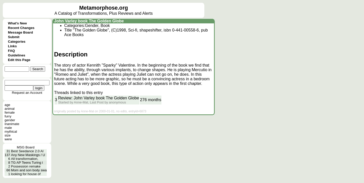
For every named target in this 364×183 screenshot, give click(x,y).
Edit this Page (19, 60)
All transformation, (24, 159)
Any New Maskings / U (28, 155)
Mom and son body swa (29, 170)
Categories (16, 41)
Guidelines (16, 55)
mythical (11, 131)
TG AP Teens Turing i (27, 162)
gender (10, 120)
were (8, 139)
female (10, 112)
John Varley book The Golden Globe (89, 21)
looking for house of (25, 174)
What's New (17, 23)
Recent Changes (21, 28)
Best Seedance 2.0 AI (27, 151)
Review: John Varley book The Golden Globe (98, 98)
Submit (13, 37)
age (7, 105)
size (8, 135)
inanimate (12, 124)
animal (9, 109)
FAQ (11, 51)
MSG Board (26, 147)
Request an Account (27, 93)
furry (8, 116)
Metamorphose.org (103, 8)
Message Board (20, 32)
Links (12, 46)
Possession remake (25, 166)
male (8, 128)
